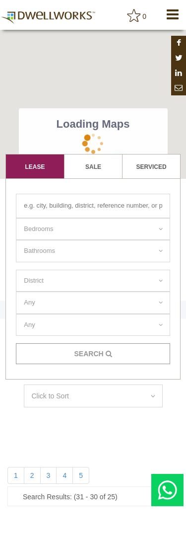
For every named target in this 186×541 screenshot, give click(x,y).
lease (35, 166)
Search (93, 354)
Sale (93, 166)
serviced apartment (151, 171)
